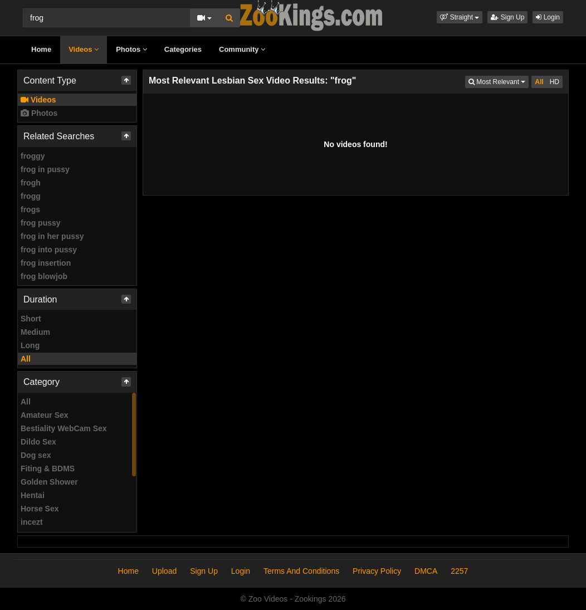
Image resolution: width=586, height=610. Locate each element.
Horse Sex (39, 508)
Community (242, 49)
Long (30, 345)
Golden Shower (49, 481)
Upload (164, 571)
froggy (33, 156)
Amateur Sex (45, 415)
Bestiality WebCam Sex (64, 428)
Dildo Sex (38, 441)
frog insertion (46, 262)
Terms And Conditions (301, 571)
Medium (35, 332)
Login (548, 17)
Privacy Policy (377, 571)
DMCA (425, 571)
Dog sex (36, 455)
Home (41, 49)
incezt (32, 522)
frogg (31, 196)
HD (554, 82)
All (26, 358)
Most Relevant (498, 81)
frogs (30, 209)
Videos (84, 49)
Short (31, 318)
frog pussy (41, 222)
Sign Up (507, 17)
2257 (459, 571)
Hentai (33, 495)
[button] (459, 17)
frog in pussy (45, 169)
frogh (31, 182)
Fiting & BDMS (48, 468)
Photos (131, 49)
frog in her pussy (52, 236)
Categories (183, 49)
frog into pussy (49, 249)
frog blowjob (44, 276)
